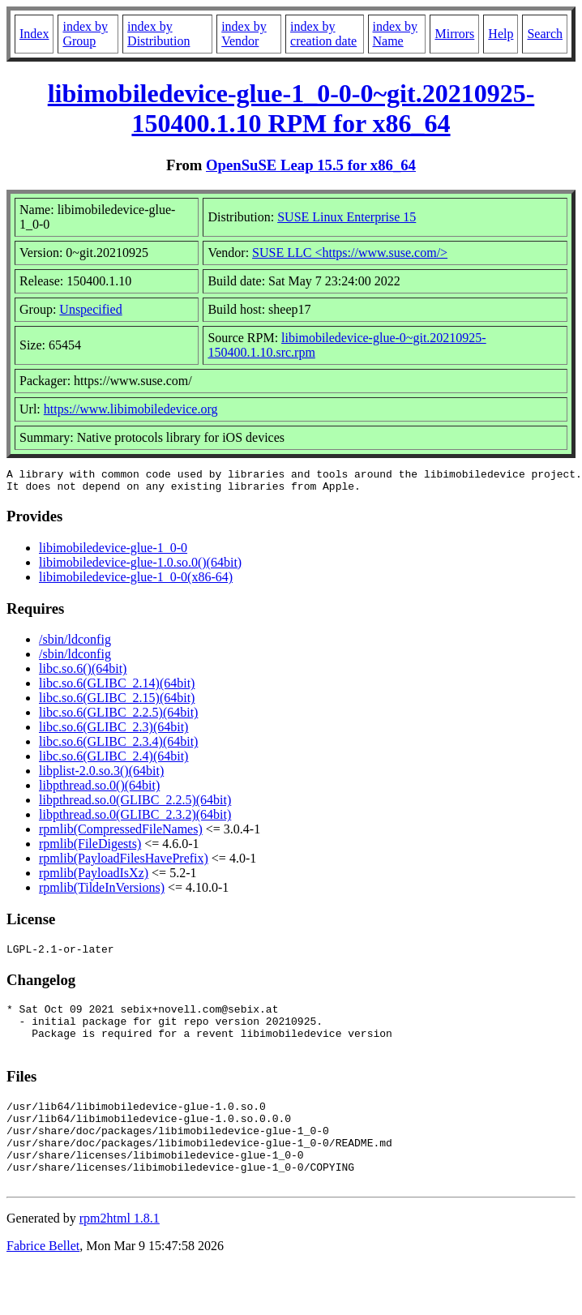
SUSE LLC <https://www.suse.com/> (349, 252)
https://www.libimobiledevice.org (131, 409)
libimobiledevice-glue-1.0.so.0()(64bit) (140, 567)
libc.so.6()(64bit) (82, 673)
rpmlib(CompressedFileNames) (121, 834)
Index (34, 34)
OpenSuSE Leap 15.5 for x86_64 (311, 164)
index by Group (85, 33)
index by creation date (323, 33)
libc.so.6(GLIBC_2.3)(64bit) (113, 732)
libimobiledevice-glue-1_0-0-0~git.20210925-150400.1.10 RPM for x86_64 (291, 108)
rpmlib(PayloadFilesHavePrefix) (123, 863)
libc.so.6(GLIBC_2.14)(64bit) (117, 688)
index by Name (395, 33)
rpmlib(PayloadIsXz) (93, 878)
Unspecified (90, 309)
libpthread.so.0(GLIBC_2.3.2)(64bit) (135, 819)
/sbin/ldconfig (75, 644)
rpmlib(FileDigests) (90, 848)
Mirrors (454, 34)
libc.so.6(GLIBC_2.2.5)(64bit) (118, 717)
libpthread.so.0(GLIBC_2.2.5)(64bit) (135, 805)
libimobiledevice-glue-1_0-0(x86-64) (136, 582)
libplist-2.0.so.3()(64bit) (101, 775)
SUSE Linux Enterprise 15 (346, 217)
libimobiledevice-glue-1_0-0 (113, 552)
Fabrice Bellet (42, 1280)
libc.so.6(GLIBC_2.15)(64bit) (117, 702)
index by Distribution (158, 33)
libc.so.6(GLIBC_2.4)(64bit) (113, 761)
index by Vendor (244, 33)
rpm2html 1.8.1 (119, 1252)
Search (545, 34)
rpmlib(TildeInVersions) (102, 892)
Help (500, 34)
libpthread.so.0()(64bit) (99, 790)
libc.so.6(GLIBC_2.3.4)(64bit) (118, 746)
